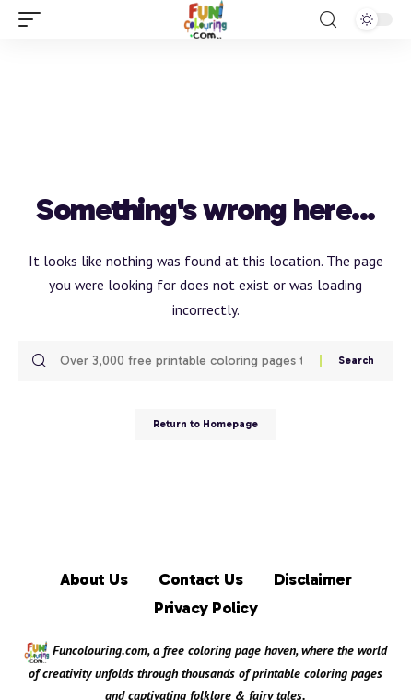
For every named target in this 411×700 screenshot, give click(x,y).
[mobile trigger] (34, 19)
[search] (328, 20)
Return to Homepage (205, 424)
